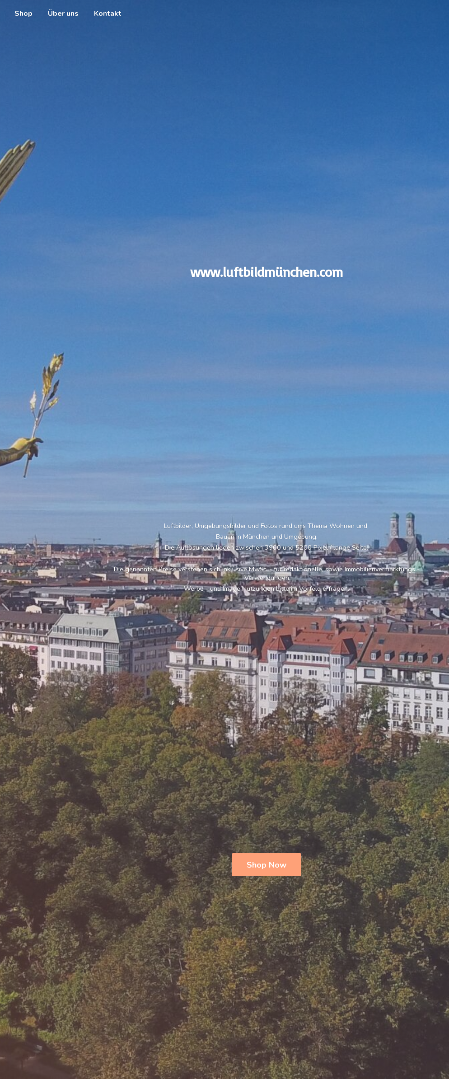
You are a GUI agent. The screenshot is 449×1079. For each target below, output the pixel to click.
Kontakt (108, 14)
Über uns (63, 14)
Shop (23, 14)
